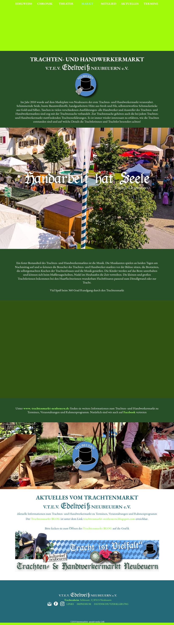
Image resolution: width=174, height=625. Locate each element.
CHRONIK (45, 3)
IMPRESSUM (84, 604)
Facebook (129, 412)
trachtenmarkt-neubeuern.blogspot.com (109, 519)
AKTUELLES (130, 3)
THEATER (66, 3)
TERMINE (151, 3)
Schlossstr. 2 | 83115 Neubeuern (87, 600)
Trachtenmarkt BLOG (45, 519)
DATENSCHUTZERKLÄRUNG (111, 604)
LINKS (70, 604)
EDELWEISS (23, 3)
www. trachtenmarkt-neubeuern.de (46, 408)
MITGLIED (108, 3)
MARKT (87, 3)
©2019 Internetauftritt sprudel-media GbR (87, 622)
